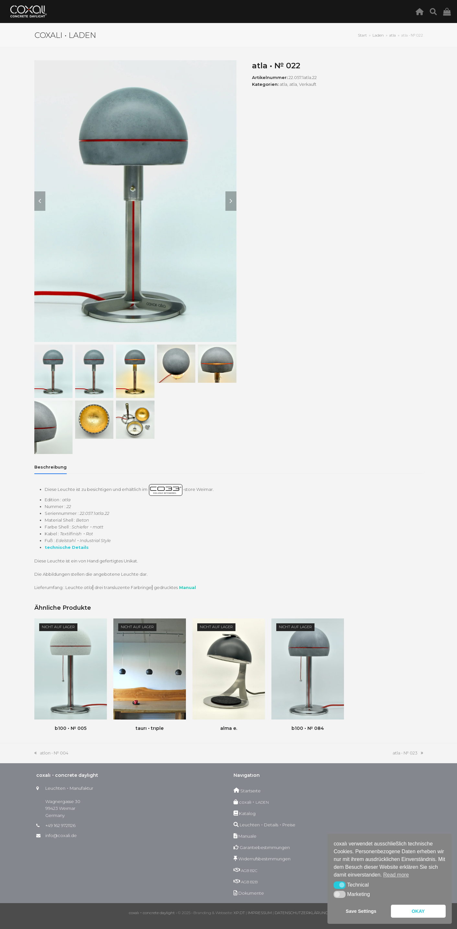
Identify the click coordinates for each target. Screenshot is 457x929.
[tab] (50, 466)
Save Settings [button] (361, 911)
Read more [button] (396, 875)
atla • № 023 (408, 753)
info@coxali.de (61, 835)
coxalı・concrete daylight (152, 912)
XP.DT (239, 912)
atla (283, 84)
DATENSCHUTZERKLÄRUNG (301, 912)
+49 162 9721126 (60, 825)
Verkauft (307, 84)
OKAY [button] (418, 911)
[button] (340, 885)
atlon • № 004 (51, 753)
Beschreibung (50, 467)
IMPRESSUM (260, 912)
